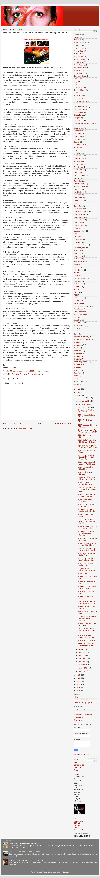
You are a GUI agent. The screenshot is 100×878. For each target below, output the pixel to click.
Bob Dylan (77, 95)
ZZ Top (76, 384)
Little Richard (78, 236)
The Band (77, 342)
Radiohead (78, 301)
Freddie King (78, 167)
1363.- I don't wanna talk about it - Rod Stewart (86, 463)
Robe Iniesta (78, 309)
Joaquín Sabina (79, 214)
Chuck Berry (78, 115)
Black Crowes (79, 87)
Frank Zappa (78, 164)
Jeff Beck (77, 203)
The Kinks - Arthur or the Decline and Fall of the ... (87, 510)
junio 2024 (82, 655)
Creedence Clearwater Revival (85, 123)
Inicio (39, 423)
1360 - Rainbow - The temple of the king (85, 483)
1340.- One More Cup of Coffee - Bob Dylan (86, 644)
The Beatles (78, 345)
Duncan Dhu (78, 139)
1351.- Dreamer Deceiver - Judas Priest (87, 564)
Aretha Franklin (79, 68)
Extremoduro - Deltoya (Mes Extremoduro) (24, 843)
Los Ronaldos (79, 239)
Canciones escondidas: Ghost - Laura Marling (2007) (86, 521)
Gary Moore (78, 170)
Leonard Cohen (79, 231)
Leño (76, 234)
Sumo (76, 334)
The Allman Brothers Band (83, 339)
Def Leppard (78, 134)
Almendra (77, 54)
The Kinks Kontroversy (36, 374)
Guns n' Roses (79, 184)
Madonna (77, 250)
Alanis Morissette (80, 43)
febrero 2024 (83, 668)
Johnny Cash (78, 220)
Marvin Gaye (78, 256)
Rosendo (77, 317)
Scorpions (77, 320)
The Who (77, 367)
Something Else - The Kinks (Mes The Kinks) (86, 569)
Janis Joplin (78, 200)
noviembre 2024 (84, 401)
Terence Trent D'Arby (81, 337)
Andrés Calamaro (80, 59)
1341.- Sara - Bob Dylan (86, 640)
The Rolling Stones (81, 362)
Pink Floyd (78, 284)
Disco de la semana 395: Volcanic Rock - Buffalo (87, 549)
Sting (76, 328)
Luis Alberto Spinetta (81, 245)
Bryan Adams (79, 104)
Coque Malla (78, 120)
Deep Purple (78, 131)
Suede (76, 331)
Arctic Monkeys (79, 65)
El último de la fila (80, 145)
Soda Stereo (78, 323)
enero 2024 (82, 671)
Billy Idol (77, 82)
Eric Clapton (78, 153)
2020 (79, 684)
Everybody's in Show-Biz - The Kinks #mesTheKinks (87, 446)
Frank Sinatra (79, 161)
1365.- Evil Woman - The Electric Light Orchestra (87, 441)
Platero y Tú (78, 287)
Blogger (65, 872)
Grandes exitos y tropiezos (83, 703)
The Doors (78, 351)
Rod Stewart (78, 312)
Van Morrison (78, 381)
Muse (76, 264)
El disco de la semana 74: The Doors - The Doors (26, 860)
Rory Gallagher (79, 314)
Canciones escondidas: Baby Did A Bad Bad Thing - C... (86, 457)
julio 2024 (82, 652)
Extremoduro (78, 156)
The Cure (77, 348)
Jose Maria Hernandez (84, 715)
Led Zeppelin (78, 225)
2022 (79, 678)
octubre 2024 (83, 404)
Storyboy (79, 720)
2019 (79, 687)
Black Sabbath (79, 90)
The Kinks (23, 374)
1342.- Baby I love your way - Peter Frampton (86, 636)
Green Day (78, 181)
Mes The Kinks (13, 374)
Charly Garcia (79, 112)
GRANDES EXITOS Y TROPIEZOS (78, 828)
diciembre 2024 (84, 398)
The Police (78, 359)
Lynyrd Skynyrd (79, 248)
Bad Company (79, 73)
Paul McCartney (79, 278)
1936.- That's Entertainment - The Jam (79, 765)
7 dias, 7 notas (12, 8)
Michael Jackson (80, 262)
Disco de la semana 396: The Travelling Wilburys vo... (87, 489)
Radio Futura (78, 298)
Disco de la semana (81, 700)
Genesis (77, 173)
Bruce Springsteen (80, 101)
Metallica (77, 259)
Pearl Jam (77, 281)
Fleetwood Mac (79, 159)
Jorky (77, 712)
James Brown (79, 198)
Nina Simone (78, 270)
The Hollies (78, 353)
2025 (79, 392)
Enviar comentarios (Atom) (22, 428)
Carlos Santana (79, 109)
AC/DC (76, 37)
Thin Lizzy (77, 370)
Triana (76, 376)
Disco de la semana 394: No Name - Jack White (87, 602)
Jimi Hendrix (78, 209)
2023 (79, 675)
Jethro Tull (77, 206)
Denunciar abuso (81, 754)
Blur (75, 93)
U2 (75, 378)
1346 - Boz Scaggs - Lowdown (85, 597)
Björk (76, 84)
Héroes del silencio (81, 186)
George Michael (79, 175)
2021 (79, 681)
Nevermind (79, 717)
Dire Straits (78, 136)
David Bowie (78, 128)
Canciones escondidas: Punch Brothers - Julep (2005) (86, 630)
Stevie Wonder (79, 326)
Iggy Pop (77, 189)
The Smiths (78, 365)
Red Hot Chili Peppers (82, 306)
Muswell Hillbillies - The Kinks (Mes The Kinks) (86, 478)
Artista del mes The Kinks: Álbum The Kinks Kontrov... (87, 618)
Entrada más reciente (13, 423)
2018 (79, 690)
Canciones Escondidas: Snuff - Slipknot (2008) (86, 559)
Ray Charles (78, 303)
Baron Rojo (78, 79)
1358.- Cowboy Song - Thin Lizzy (86, 500)
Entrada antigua (63, 423)
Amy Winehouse (80, 57)
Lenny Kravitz (79, 228)
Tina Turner (78, 373)
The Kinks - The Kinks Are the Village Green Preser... (87, 533)
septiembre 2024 (84, 407)
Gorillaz (76, 178)
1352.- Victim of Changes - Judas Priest (87, 554)
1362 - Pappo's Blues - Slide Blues (86, 468)
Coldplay (77, 118)
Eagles (76, 142)
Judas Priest (78, 223)
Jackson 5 (77, 195)
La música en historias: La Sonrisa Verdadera (25, 852)
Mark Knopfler (79, 253)
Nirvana (77, 273)
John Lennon (78, 217)
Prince (76, 289)
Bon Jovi (77, 98)
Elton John (78, 147)
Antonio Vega (79, 62)
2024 (79, 395)
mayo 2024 (82, 659)
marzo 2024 (82, 665)
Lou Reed (77, 242)
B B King (77, 70)
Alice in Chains (79, 51)
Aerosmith (77, 40)
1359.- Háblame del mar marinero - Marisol (86, 495)
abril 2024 (82, 662)
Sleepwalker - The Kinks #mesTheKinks (86, 411)
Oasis (76, 275)
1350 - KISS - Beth (84, 573)
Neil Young (78, 267)
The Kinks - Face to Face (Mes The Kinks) (87, 587)
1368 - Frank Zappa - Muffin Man (85, 421)
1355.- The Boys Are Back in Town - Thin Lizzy (87, 527)
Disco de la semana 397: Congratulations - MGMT (87, 431)
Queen (76, 292)
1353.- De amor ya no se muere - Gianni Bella (87, 544)
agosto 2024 (83, 649)
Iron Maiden (78, 192)
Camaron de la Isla (80, 107)
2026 (79, 389)
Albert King (78, 45)
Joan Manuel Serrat (81, 211)
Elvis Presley (78, 150)
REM (76, 295)
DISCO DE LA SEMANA (79, 822)
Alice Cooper (78, 48)
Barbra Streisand (80, 76)
